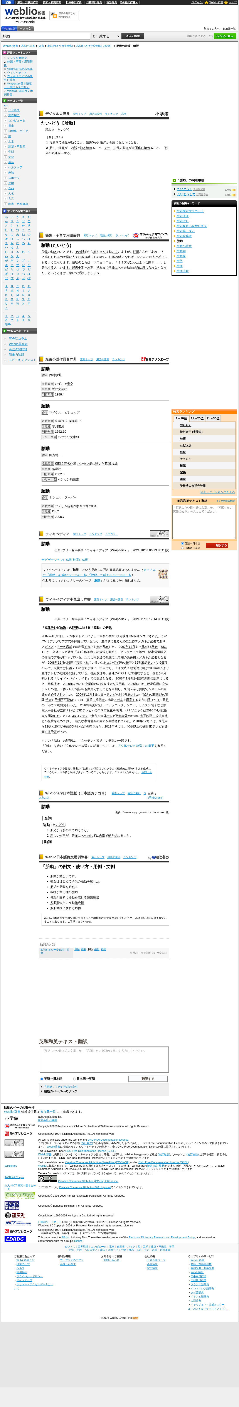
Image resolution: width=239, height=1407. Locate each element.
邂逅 (183, 479)
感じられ (148, 267)
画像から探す (68, 1264)
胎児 (65, 142)
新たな (79, 721)
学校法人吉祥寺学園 (192, 485)
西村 (52, 375)
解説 (109, 627)
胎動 (97, 580)
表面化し (138, 148)
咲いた (99, 463)
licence (78, 1241)
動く (78, 830)
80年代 (59, 421)
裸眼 (67, 726)
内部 (74, 148)
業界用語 (14, 115)
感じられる (52, 257)
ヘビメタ (185, 445)
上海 (118, 668)
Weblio (42, 1165)
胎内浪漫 (183, 216)
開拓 (102, 721)
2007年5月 (155, 668)
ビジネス (14, 110)
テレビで (128, 673)
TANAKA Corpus (14, 1177)
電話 (78, 689)
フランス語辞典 (200, 1284)
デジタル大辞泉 (57, 114)
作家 (76, 506)
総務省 (52, 684)
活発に (113, 267)
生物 (11, 183)
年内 (101, 710)
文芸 (64, 463)
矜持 (183, 452)
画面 (155, 673)
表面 (75, 835)
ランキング (111, 113)
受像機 (131, 657)
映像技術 (106, 684)
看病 (103, 949)
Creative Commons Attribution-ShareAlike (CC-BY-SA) (97, 1162)
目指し (116, 689)
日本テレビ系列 (111, 694)
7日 (132, 678)
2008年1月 (123, 678)
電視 (136, 668)
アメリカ (61, 506)
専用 (121, 657)
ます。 (67, 267)
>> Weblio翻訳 (226, 501)
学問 (11, 151)
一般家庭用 (151, 684)
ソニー (131, 705)
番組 (71, 652)
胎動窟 (181, 256)
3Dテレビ (84, 710)
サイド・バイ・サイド (72, 678)
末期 (90, 267)
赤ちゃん (99, 251)
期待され (115, 721)
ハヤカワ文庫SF (69, 437)
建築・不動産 (16, 146)
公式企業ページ (156, 1260)
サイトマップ (24, 1280)
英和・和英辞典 (52, 2)
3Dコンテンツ (81, 716)
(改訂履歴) (87, 1143)
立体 (84, 652)
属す (69, 908)
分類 (81, 902)
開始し (113, 652)
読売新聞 (144, 678)
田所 (52, 455)
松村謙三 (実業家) (191, 432)
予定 (54, 731)
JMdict (65, 1237)
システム (154, 689)
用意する (132, 699)
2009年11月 (84, 694)
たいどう (59, 824)
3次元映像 (122, 636)
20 (117, 257)
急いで (73, 273)
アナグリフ (57, 641)
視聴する (140, 673)
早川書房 (58, 426)
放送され (131, 694)
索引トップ (79, 113)
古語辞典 (111, 2)
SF (66, 421)
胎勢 (180, 261)
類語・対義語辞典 (27, 2)
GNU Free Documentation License (108, 1139)
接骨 (96, 949)
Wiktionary (155, 797)
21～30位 (213, 418)
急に (139, 267)
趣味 (11, 172)
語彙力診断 (16, 354)
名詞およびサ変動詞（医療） (94, 46)
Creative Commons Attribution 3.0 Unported (85, 1187)
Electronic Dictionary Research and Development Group (162, 1237)
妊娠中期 (78, 267)
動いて (113, 251)
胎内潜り (183, 221)
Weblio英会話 (18, 344)
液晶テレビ (149, 662)
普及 (125, 716)
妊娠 (89, 142)
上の (139, 726)
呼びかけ (153, 699)
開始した (54, 716)
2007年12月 (127, 646)
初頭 (93, 705)
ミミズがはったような (133, 262)
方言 (11, 198)
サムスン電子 (148, 705)
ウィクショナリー (67, 580)
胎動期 (181, 251)
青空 (70, 383)
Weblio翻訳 (197, 1272)
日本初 (101, 636)
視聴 (109, 657)
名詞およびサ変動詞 (60, 46)
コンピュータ (16, 120)
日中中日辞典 (74, 2)
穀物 (53, 892)
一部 (148, 652)
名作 (70, 463)
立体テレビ (60, 652)
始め (89, 148)
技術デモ (72, 668)
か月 (97, 142)
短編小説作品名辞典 (61, 359)
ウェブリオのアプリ (72, 1260)
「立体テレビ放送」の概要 (136, 746)
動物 (59, 902)
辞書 (8, 2)
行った (71, 705)
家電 (87, 721)
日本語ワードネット (50, 1222)
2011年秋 (111, 726)
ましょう (93, 273)
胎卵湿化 (183, 271)
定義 (183, 472)
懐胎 (77, 949)
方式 (68, 641)
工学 (11, 141)
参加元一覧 (229, 28)
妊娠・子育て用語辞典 (62, 235)
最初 (75, 262)
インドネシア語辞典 (202, 1288)
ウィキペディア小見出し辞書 (68, 599)
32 (136, 662)
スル (59, 137)
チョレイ (185, 458)
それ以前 (81, 251)
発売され (92, 726)
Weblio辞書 (53, 1146)
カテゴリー (111, 534)
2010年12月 (141, 721)
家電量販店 (158, 652)
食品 (11, 188)
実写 (112, 636)
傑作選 (73, 421)
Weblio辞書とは (26, 1260)
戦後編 (113, 463)
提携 (51, 721)
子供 (75, 881)
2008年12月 (56, 662)
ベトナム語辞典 (200, 1296)
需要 (93, 721)
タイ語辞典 (197, 1292)
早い (69, 257)
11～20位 (197, 418)
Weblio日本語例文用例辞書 (66, 857)
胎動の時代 (184, 246)
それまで (102, 267)
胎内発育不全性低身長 (192, 226)
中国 (102, 668)
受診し (82, 273)
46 (127, 662)
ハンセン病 (84, 463)
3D (79, 652)
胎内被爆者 (184, 236)
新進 (70, 506)
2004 (92, 506)
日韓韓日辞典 (94, 2)
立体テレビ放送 (55, 627)
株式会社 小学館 (47, 1120)
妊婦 (136, 251)
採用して (80, 641)
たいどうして (186, 194)
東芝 (162, 721)
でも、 (110, 668)
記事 (75, 627)
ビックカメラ (130, 652)
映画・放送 (154, 716)
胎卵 (180, 266)
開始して (75, 673)
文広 (124, 668)
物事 (62, 148)
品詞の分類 (28, 46)
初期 (58, 463)
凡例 (123, 113)
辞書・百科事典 (18, 204)
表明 (119, 710)
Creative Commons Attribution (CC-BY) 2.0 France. (88, 1181)
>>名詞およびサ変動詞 (154, 953)
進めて (61, 721)
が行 (63, 657)
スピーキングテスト (22, 360)
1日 (60, 636)
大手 (48, 710)
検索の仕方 (23, 1264)
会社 (165, 716)
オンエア (143, 636)
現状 (57, 668)
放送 (102, 652)
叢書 (76, 479)
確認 (183, 465)
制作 (94, 716)
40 (128, 726)
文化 (11, 157)
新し (52, 148)
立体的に (107, 641)
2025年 (133, 684)
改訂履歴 (159, 1165)
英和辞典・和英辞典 (202, 1268)
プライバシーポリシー (30, 1276)
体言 (41, 46)
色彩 (84, 668)
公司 (142, 668)
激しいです (67, 876)
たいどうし (184, 189)
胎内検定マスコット (190, 211)
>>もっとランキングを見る (217, 492)
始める (118, 835)
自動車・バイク (18, 131)
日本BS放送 (149, 646)
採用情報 (152, 1268)
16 (86, 257)
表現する (48, 267)
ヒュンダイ (111, 662)
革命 (90, 652)
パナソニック (114, 705)
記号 (8, 325)
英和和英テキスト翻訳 (63, 1041)
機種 (164, 662)
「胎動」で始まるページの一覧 (109, 575)
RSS (135, 1318)
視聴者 (100, 699)
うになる (130, 142)
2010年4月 (153, 710)
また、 (108, 148)
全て (6, 106)
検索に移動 (80, 559)
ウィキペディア (57, 534)
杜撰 (183, 438)
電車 (11, 125)
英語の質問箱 (18, 349)
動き (83, 148)
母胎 (52, 142)
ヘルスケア (15, 167)
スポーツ (14, 177)
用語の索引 (95, 113)
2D (120, 673)
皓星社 (56, 469)
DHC (55, 511)
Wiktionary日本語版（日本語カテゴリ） (76, 793)
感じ (115, 142)
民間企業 (130, 689)
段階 (70, 662)
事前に (91, 699)
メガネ (142, 641)
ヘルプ (233, 2)
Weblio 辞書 (216, 2)
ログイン (197, 2)
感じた (94, 881)
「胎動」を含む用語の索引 (61, 1086)
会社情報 (152, 1264)
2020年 (68, 684)
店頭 (48, 657)
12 (46, 726)
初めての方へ (212, 28)
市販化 (108, 710)
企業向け (91, 684)
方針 (60, 694)
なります (63, 262)
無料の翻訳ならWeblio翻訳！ (67, 15)
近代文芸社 (59, 389)
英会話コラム (18, 338)
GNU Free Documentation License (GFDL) (90, 1151)
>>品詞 (134, 953)
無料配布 (102, 646)
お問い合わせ (111, 1260)
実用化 (120, 684)
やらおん (185, 425)
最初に (64, 897)
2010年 (85, 705)
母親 (53, 897)
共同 (142, 689)
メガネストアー (76, 636)
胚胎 (83, 949)
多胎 (53, 902)
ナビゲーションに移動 (57, 559)
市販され (82, 662)
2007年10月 (50, 636)
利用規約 (22, 1272)
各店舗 (67, 646)
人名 (11, 193)
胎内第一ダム (186, 231)
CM (131, 636)
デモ (57, 657)
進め (51, 694)
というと (54, 273)
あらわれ (87, 835)
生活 (11, 162)
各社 (54, 710)
